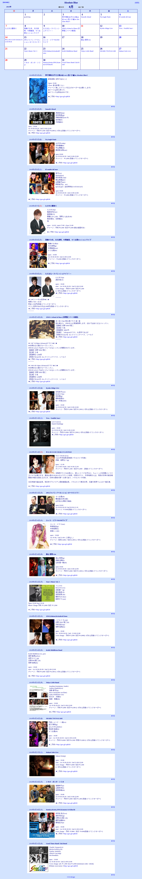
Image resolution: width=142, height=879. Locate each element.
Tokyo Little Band (87, 51)
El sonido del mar (125, 17)
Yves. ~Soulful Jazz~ (126, 28)
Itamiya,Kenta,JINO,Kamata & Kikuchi (51, 63)
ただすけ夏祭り (11, 28)
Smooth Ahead (86, 17)
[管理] (137, 3)
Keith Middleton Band (69, 51)
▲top (113, 106)
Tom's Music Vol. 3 (30, 51)
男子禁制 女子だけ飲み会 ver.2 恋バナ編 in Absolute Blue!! (70, 19)
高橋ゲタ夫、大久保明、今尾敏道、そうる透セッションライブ (32, 30)
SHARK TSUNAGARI (108, 51)
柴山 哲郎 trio (86, 40)
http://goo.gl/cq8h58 (63, 96)
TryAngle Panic (105, 17)
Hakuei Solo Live (125, 51)
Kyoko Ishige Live (106, 28)
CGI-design (71, 877)
